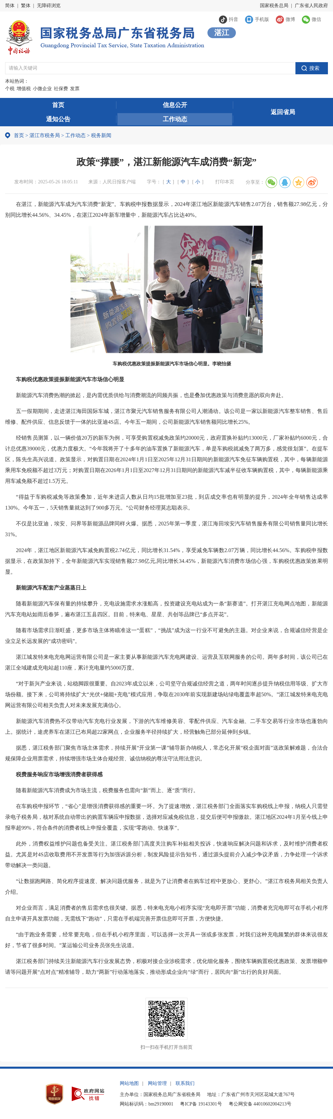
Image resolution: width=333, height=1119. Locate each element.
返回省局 (283, 112)
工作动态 (175, 119)
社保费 (61, 88)
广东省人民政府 (311, 5)
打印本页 (224, 181)
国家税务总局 (274, 5)
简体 (10, 5)
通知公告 (58, 119)
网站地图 (129, 1083)
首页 (58, 105)
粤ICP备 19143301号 (201, 1104)
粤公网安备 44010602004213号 (260, 1104)
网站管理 (157, 1083)
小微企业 (42, 88)
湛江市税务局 (44, 135)
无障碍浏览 (49, 5)
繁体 (25, 5)
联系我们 (185, 1083)
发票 (75, 88)
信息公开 (175, 105)
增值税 (24, 88)
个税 (10, 88)
